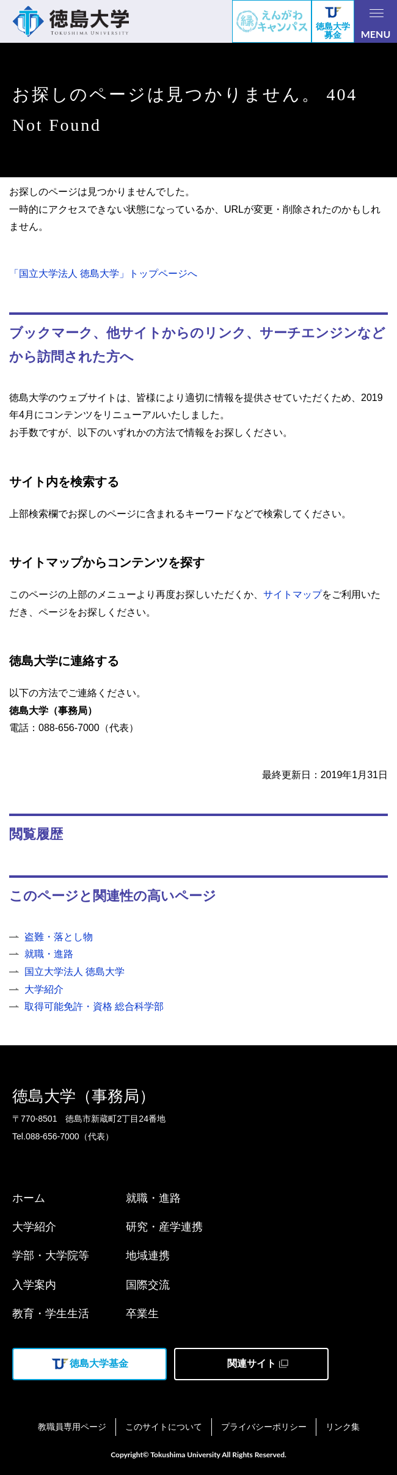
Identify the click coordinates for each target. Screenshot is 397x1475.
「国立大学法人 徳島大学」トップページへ (103, 273)
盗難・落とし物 (58, 937)
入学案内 (34, 1285)
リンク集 (343, 1427)
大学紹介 (44, 989)
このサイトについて (163, 1427)
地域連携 (148, 1255)
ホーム (28, 1198)
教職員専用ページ (72, 1427)
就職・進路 (48, 954)
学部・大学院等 (50, 1255)
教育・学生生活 (50, 1314)
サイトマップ (292, 594)
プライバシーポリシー (264, 1427)
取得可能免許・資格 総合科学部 (94, 1006)
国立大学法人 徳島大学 (74, 971)
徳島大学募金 (333, 23)
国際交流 (148, 1285)
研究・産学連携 (164, 1227)
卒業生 (142, 1314)
